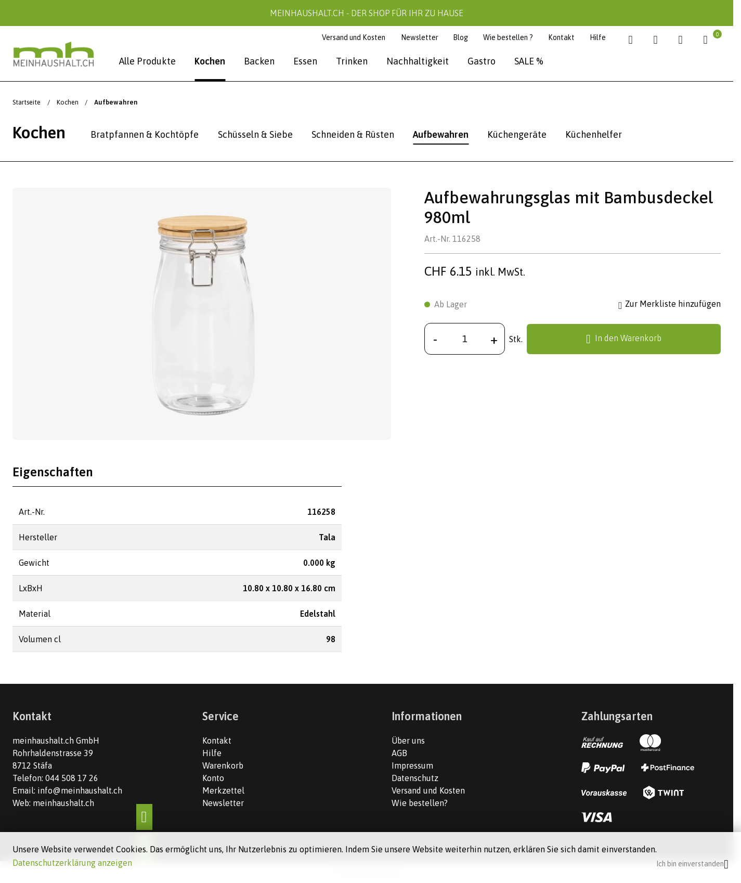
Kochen (209, 61)
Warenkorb (222, 765)
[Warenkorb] (709, 40)
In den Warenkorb (623, 339)
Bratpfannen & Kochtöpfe (144, 134)
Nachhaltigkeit (417, 61)
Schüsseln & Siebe (255, 134)
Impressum (412, 765)
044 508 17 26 (71, 778)
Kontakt (561, 37)
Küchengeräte (517, 134)
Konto (213, 778)
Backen (259, 61)
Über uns (408, 740)
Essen (305, 61)
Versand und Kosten (353, 37)
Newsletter (419, 37)
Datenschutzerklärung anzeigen (72, 862)
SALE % (528, 61)
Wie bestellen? (420, 803)
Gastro (481, 61)
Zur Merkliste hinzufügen (669, 304)
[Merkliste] (659, 40)
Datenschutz (415, 778)
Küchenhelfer (593, 134)
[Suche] (634, 40)
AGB (399, 753)
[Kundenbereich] (684, 40)
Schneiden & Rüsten (352, 134)
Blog (460, 37)
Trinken (352, 61)
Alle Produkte (147, 61)
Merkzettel (223, 790)
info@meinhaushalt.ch (79, 790)
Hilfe (598, 37)
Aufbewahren (441, 134)
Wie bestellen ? (508, 37)
